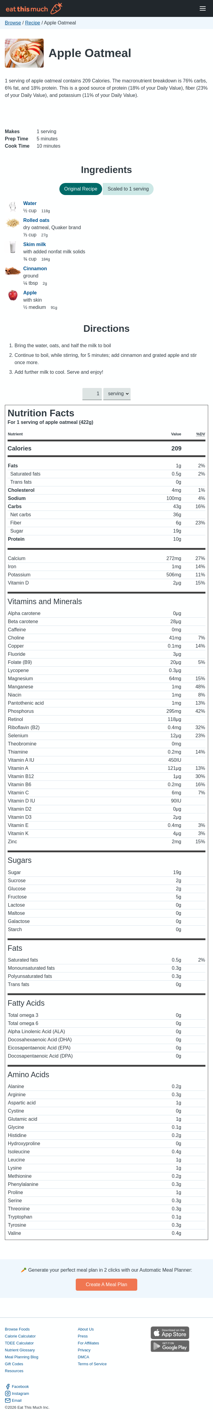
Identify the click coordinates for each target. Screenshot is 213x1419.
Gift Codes (14, 1364)
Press (83, 1336)
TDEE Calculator (19, 1343)
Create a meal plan (106, 1284)
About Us (86, 1329)
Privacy (84, 1350)
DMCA (83, 1357)
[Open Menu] (202, 9)
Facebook (17, 1387)
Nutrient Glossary (20, 1350)
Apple (30, 292)
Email (13, 1401)
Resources (14, 1371)
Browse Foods (17, 1329)
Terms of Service (92, 1364)
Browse (13, 22)
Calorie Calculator (20, 1336)
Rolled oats (36, 220)
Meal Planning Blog (21, 1357)
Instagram (17, 1394)
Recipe (32, 22)
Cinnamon (35, 268)
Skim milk (34, 244)
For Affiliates (88, 1343)
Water (30, 203)
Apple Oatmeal (89, 52)
